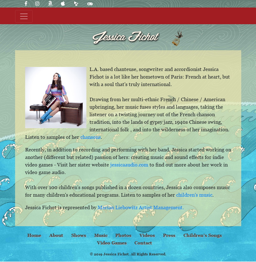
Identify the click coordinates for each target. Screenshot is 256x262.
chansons (90, 137)
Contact (143, 242)
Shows (78, 235)
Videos (147, 235)
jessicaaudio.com (129, 164)
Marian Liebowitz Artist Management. (141, 207)
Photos (123, 235)
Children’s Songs (202, 235)
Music (100, 235)
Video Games (112, 242)
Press (169, 235)
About (56, 235)
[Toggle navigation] (24, 16)
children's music (194, 195)
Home (34, 235)
